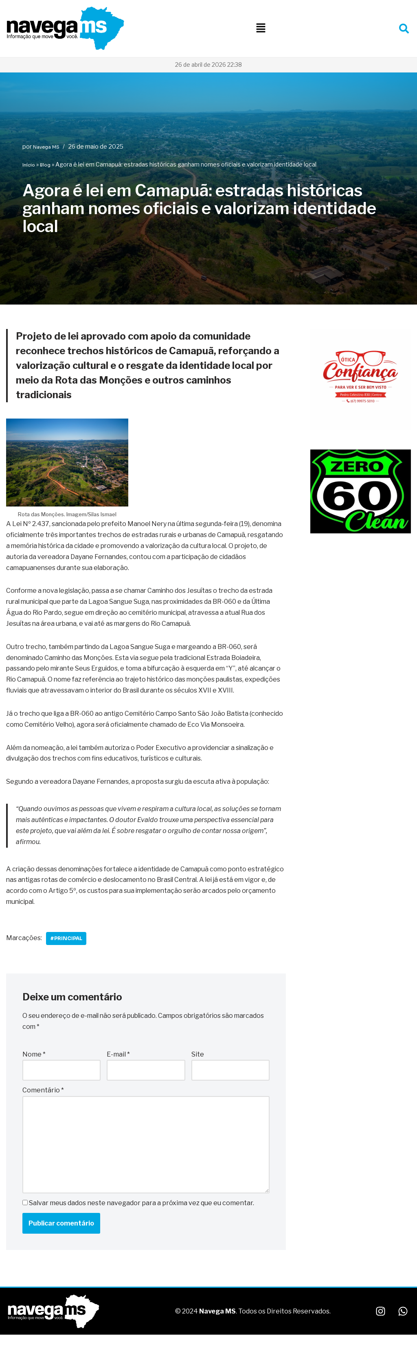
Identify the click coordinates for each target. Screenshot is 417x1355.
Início (28, 165)
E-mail (118, 1069)
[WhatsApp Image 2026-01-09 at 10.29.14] (360, 428)
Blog (45, 165)
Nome (34, 1069)
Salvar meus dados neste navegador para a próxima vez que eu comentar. (141, 1218)
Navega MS (46, 147)
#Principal (66, 953)
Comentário (43, 1105)
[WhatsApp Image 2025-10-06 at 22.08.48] (360, 531)
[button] (260, 28)
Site (197, 1069)
